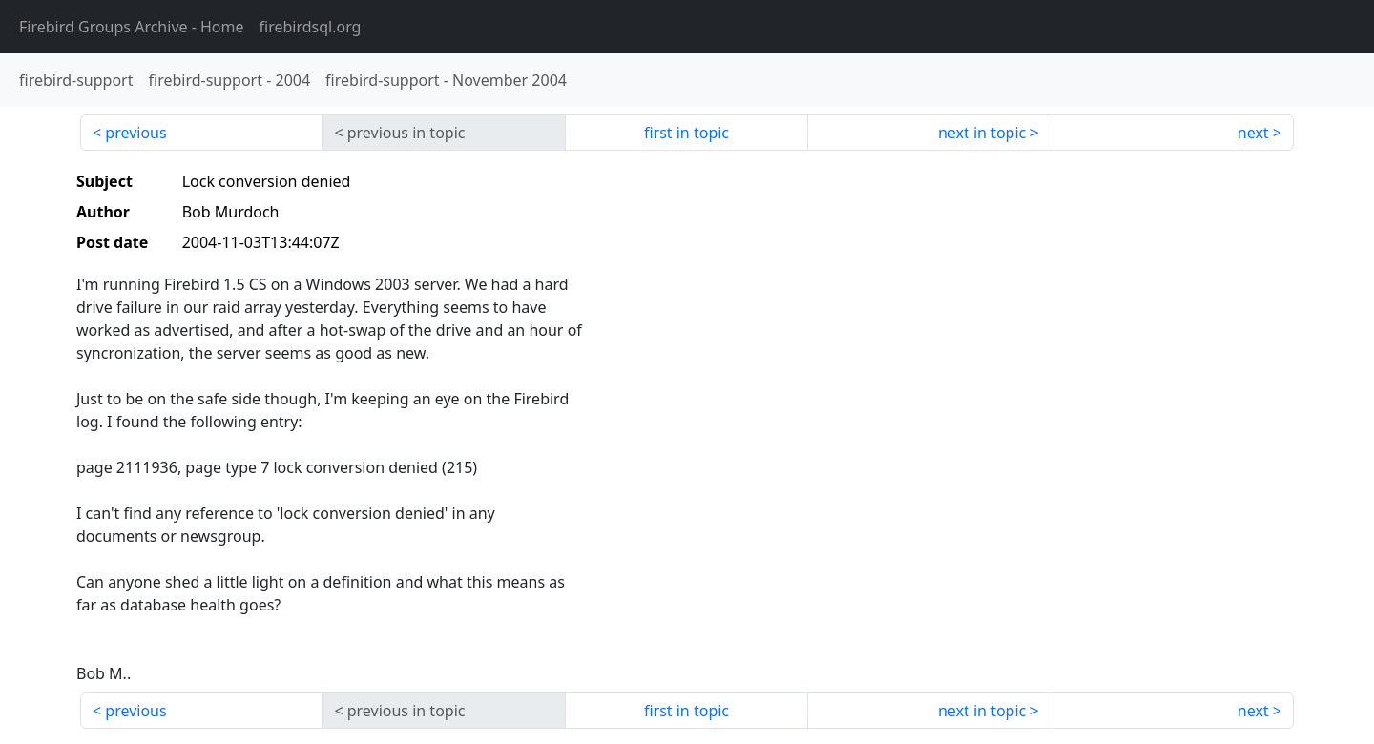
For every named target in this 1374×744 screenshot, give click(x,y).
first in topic (686, 132)
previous (135, 132)
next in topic (982, 132)
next (1253, 132)
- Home (131, 26)
